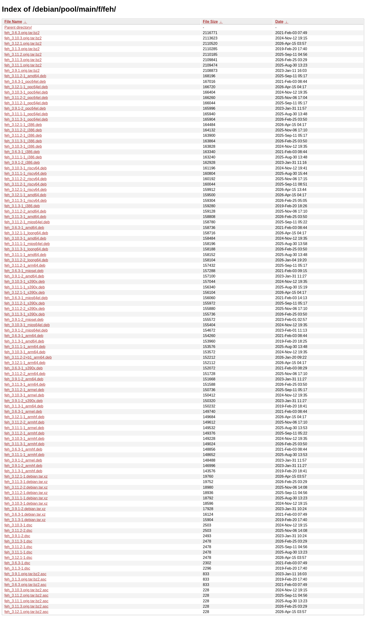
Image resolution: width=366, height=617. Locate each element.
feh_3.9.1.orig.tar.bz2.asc (25, 574)
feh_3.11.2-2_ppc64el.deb (26, 98)
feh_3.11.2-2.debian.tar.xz (26, 487)
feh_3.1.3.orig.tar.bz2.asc (25, 579)
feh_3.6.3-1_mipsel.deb (23, 271)
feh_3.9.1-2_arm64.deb (23, 379)
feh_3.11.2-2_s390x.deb (24, 309)
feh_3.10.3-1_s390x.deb (24, 282)
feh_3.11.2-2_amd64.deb (25, 211)
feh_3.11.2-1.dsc (18, 547)
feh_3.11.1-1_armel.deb (24, 428)
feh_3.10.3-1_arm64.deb (24, 352)
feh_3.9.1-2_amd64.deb (24, 276)
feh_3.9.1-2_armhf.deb (23, 466)
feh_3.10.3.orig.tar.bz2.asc (26, 590)
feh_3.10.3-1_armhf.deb (24, 439)
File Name (13, 22)
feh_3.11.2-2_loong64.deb (26, 260)
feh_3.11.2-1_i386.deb (23, 135)
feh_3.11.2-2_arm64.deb (24, 374)
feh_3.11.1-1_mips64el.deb (27, 244)
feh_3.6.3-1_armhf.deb (23, 449)
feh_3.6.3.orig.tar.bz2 (21, 33)
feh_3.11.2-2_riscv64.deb (25, 179)
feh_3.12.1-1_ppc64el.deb (26, 87)
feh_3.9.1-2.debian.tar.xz (25, 509)
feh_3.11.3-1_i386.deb (23, 141)
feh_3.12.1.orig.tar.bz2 (23, 44)
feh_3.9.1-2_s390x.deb (23, 401)
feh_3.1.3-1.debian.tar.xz (25, 520)
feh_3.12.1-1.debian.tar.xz (26, 476)
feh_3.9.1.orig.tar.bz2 (21, 71)
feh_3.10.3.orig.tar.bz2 (23, 38)
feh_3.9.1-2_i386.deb (22, 163)
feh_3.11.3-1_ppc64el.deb (26, 119)
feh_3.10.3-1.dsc (18, 525)
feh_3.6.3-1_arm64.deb (23, 336)
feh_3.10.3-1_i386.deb (23, 146)
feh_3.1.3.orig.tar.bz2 (21, 49)
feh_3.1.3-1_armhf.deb (23, 471)
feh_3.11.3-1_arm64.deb (24, 384)
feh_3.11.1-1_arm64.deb (24, 347)
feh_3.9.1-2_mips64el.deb (26, 330)
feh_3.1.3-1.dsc (17, 568)
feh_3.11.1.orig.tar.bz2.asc (26, 601)
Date (279, 22)
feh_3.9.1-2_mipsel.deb (23, 320)
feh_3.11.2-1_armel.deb (24, 390)
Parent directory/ (18, 27)
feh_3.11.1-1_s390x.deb (24, 287)
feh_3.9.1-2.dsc (17, 536)
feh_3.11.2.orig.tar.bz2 (23, 54)
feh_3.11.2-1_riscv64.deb (25, 184)
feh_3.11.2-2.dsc (18, 531)
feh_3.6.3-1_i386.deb (22, 152)
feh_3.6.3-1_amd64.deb (24, 228)
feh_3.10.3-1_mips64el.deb (27, 325)
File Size (210, 22)
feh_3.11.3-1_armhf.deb (24, 444)
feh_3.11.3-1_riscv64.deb (25, 201)
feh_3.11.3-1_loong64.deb (26, 249)
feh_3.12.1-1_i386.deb (23, 125)
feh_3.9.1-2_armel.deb (23, 460)
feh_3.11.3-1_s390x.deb (24, 314)
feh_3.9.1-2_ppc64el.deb (25, 108)
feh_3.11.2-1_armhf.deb (24, 433)
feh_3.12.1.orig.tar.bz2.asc (26, 612)
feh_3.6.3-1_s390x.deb (23, 368)
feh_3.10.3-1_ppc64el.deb (26, 92)
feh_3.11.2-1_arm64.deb (24, 265)
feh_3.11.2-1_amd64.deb (25, 76)
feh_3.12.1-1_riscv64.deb (25, 190)
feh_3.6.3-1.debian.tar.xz (25, 514)
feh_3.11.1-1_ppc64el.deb (26, 114)
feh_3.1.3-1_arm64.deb (23, 406)
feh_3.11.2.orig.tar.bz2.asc (26, 595)
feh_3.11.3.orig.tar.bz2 (23, 60)
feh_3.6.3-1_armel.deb (23, 412)
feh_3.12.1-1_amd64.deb (25, 195)
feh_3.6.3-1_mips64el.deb (26, 298)
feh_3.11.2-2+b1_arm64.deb (28, 357)
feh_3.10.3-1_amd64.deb (25, 238)
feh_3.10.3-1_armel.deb (24, 395)
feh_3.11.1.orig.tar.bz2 (23, 65)
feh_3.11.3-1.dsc (18, 541)
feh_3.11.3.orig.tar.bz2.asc (26, 606)
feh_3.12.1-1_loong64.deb (26, 233)
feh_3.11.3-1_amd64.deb (25, 217)
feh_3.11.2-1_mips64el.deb (27, 222)
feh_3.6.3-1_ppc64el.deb (25, 82)
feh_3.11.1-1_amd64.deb (25, 255)
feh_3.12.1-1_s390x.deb (24, 292)
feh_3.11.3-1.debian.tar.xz (26, 482)
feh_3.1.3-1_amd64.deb (24, 341)
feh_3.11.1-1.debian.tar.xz (26, 498)
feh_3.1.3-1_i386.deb (22, 206)
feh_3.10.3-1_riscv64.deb (25, 168)
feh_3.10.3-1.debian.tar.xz (26, 503)
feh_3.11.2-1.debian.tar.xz (26, 493)
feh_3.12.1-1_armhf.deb (24, 417)
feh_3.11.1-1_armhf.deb (24, 455)
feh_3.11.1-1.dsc (18, 552)
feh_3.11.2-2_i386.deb (23, 130)
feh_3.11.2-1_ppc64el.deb (26, 103)
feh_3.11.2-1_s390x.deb (24, 303)
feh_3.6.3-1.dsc (17, 563)
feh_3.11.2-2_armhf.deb (24, 422)
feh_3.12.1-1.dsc (18, 558)
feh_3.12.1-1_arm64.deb (24, 363)
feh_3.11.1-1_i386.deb (23, 157)
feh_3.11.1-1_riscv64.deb (25, 173)
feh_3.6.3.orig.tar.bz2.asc (25, 585)
